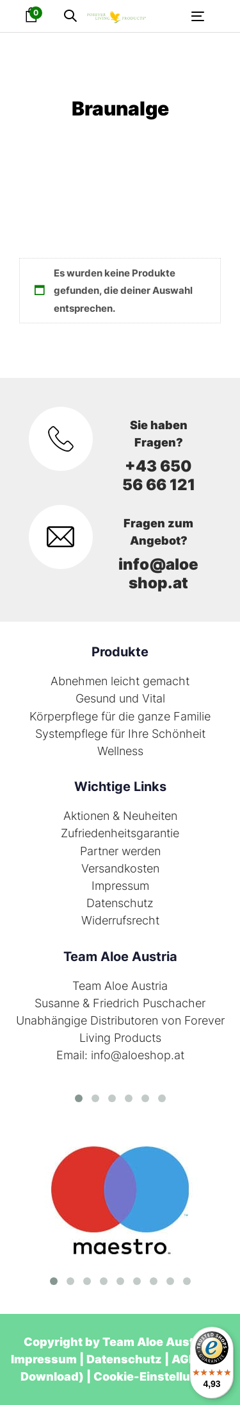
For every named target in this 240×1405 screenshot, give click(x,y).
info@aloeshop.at (158, 573)
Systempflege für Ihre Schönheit (120, 733)
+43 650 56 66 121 (158, 475)
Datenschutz (120, 903)
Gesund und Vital (120, 698)
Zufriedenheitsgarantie (120, 833)
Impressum (120, 885)
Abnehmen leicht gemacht (120, 681)
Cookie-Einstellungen (156, 1376)
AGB (184, 1359)
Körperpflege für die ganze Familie (120, 716)
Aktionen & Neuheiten (120, 815)
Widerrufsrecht (120, 920)
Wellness (120, 751)
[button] (70, 16)
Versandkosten (120, 868)
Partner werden (120, 851)
